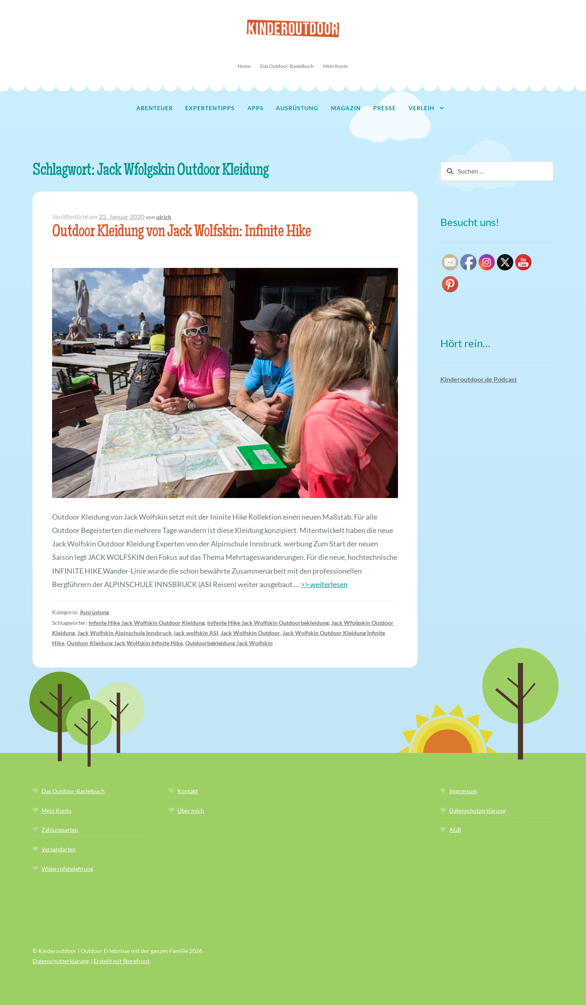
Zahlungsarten (60, 829)
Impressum (463, 790)
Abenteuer (154, 107)
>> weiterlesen (324, 584)
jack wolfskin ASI (196, 632)
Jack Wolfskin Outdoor (250, 632)
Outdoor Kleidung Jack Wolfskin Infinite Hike (125, 643)
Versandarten (59, 849)
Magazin (346, 107)
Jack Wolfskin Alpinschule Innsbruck (124, 632)
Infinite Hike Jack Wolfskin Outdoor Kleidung (147, 622)
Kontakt (187, 790)
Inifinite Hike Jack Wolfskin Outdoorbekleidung (268, 622)
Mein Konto (335, 66)
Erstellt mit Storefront (121, 960)
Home (244, 66)
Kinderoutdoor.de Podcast (478, 379)
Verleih (422, 107)
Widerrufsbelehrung (67, 868)
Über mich (190, 810)
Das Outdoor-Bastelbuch (287, 66)
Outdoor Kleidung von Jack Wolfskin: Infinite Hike (181, 232)
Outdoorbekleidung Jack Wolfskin (229, 643)
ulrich (163, 216)
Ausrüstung (297, 107)
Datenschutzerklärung (477, 810)
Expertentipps (210, 107)
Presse (384, 107)
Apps (255, 107)
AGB (455, 829)
